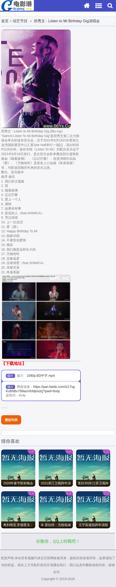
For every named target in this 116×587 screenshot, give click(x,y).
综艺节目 (20, 21)
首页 (5, 21)
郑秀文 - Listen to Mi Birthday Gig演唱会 (67, 21)
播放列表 (11, 420)
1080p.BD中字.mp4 (41, 375)
